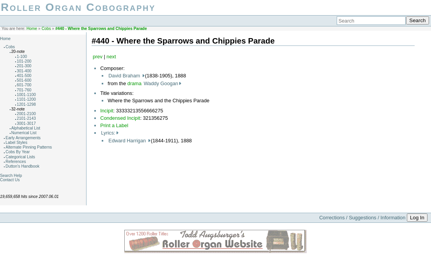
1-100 (22, 56)
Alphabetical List (26, 128)
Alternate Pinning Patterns (28, 147)
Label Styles (16, 142)
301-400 (24, 71)
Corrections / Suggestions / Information (362, 217)
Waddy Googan (161, 83)
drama (134, 83)
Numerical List (24, 133)
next (111, 57)
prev (97, 57)
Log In (417, 217)
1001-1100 (26, 95)
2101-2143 (26, 118)
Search (417, 20)
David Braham (124, 76)
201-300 (24, 66)
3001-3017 (26, 123)
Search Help (11, 175)
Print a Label (114, 125)
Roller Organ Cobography (78, 7)
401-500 (24, 76)
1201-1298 (26, 104)
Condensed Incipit (120, 118)
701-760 (24, 90)
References (15, 161)
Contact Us (10, 180)
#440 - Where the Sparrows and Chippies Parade (101, 28)
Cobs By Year (17, 152)
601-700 (24, 85)
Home (31, 28)
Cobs (46, 28)
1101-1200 (26, 99)
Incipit (106, 111)
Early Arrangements (23, 138)
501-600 (24, 80)
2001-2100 (26, 114)
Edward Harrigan (127, 141)
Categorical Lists (20, 157)
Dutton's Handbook (22, 166)
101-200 (24, 61)
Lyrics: (108, 133)
